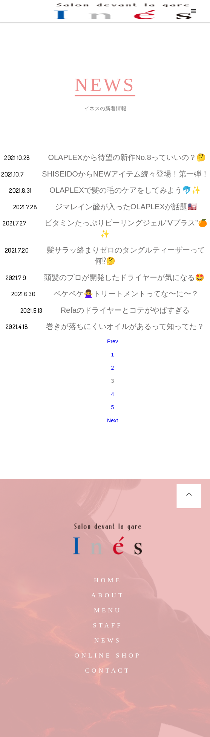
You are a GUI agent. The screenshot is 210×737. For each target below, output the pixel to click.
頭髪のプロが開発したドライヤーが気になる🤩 (124, 277)
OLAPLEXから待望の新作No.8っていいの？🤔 (126, 157)
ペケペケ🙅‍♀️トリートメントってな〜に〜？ (126, 293)
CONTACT (108, 673)
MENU (108, 613)
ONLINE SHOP (108, 658)
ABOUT (108, 598)
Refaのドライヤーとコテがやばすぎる (125, 310)
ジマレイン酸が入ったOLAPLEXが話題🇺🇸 (126, 207)
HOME (108, 583)
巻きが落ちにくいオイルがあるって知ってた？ (125, 326)
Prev (112, 341)
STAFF (108, 628)
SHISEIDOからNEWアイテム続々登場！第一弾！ (125, 174)
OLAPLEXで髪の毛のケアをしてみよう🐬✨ (125, 190)
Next (112, 420)
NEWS (107, 643)
